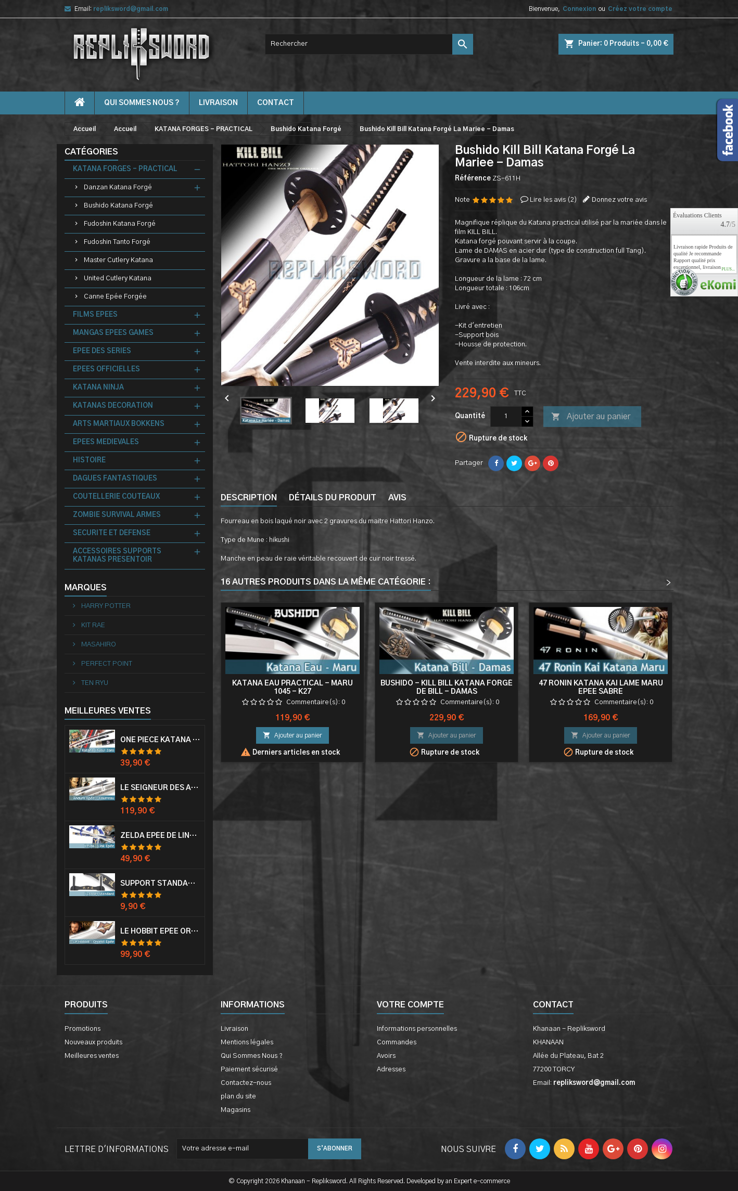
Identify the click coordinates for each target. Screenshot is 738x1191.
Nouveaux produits (93, 1042)
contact (275, 103)
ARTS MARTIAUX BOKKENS (118, 424)
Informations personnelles (417, 1029)
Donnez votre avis (619, 200)
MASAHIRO (98, 644)
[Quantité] (505, 416)
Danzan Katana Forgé (118, 187)
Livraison (218, 103)
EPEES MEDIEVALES (106, 442)
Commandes (396, 1042)
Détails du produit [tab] (332, 498)
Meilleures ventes (92, 1056)
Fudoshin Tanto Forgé (117, 242)
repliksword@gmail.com (130, 9)
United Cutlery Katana (117, 278)
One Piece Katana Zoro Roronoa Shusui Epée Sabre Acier (160, 740)
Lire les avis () (553, 200)
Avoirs (386, 1056)
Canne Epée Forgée (115, 296)
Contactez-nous (246, 1083)
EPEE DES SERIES (102, 351)
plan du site (238, 1096)
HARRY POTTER (105, 606)
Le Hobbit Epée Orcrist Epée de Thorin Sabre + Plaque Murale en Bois (160, 931)
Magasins (235, 1110)
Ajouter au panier (590, 417)
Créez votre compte (640, 9)
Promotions (82, 1029)
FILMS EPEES (95, 315)
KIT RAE (92, 625)
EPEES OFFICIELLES (106, 369)
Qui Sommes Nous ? (142, 103)
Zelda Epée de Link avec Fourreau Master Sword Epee (160, 835)
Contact (553, 1005)
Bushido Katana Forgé (118, 205)
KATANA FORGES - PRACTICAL (125, 169)
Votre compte (410, 1005)
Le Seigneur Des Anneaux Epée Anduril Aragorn (160, 788)
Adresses (391, 1069)
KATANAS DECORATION (113, 406)
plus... (728, 269)
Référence (473, 178)
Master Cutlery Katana (118, 260)
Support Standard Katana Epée (160, 883)
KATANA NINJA (98, 387)
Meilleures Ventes (108, 711)
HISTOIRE (89, 460)
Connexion (579, 9)
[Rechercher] (369, 44)
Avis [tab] (397, 498)
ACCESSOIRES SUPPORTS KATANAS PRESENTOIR (117, 555)
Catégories (91, 152)
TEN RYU (94, 683)
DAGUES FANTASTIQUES (115, 478)
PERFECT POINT (106, 664)
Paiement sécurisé (249, 1069)
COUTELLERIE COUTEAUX (116, 497)
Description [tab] (249, 498)
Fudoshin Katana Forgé (120, 224)
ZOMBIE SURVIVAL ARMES (117, 515)
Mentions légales (247, 1042)
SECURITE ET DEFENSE (111, 533)
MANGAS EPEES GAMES (113, 333)
